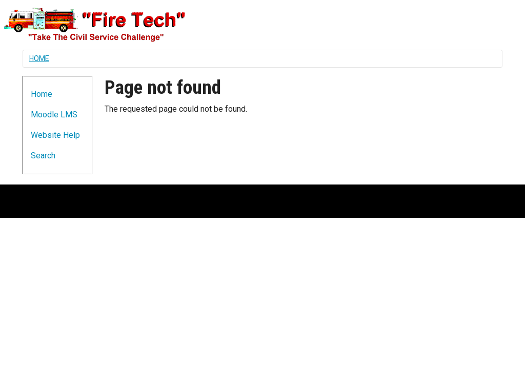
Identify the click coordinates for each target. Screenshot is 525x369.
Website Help (55, 135)
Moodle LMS (54, 114)
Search (43, 155)
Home (39, 58)
